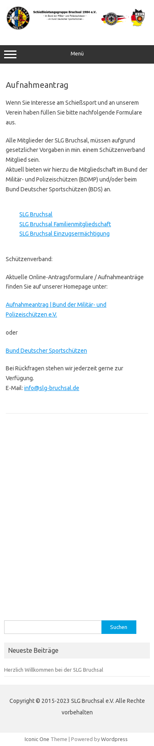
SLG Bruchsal (36, 214)
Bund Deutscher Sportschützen (46, 350)
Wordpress (114, 739)
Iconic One (37, 739)
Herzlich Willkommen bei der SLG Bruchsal (53, 670)
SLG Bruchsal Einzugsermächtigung (64, 233)
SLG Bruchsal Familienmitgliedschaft (65, 224)
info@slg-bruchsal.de (51, 388)
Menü (77, 54)
